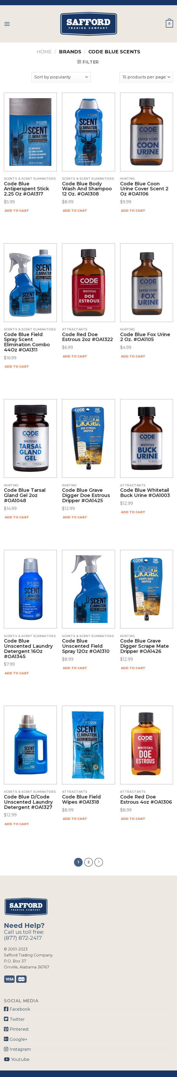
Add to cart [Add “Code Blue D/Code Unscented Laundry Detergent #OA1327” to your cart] (17, 824)
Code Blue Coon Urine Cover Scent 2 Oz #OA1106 (144, 189)
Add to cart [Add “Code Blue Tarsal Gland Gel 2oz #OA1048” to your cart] (17, 517)
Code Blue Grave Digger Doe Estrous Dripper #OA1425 (86, 495)
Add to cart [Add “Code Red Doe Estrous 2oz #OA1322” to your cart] (75, 356)
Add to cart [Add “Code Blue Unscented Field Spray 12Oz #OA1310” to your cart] (75, 668)
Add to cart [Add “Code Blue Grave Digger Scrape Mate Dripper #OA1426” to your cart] (133, 668)
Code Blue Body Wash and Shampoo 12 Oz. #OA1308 (87, 189)
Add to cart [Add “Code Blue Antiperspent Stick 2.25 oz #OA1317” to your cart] (17, 210)
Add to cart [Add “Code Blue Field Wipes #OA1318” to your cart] (75, 819)
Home (44, 52)
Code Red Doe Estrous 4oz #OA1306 (146, 800)
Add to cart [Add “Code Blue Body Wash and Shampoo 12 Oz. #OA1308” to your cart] (75, 210)
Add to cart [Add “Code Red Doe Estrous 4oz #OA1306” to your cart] (133, 819)
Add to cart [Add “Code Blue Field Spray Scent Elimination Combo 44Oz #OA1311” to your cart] (17, 366)
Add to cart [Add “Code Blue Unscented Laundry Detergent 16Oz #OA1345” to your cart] (17, 673)
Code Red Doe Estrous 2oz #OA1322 (87, 337)
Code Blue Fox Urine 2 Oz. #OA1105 (145, 337)
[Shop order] (61, 77)
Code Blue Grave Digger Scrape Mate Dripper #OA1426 (144, 646)
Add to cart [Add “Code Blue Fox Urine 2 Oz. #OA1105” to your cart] (133, 356)
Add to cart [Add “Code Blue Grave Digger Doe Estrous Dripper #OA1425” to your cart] (75, 517)
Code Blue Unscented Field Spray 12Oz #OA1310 (85, 646)
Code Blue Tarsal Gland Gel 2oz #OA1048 (25, 495)
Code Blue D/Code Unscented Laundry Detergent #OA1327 (28, 802)
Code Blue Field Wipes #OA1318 (81, 800)
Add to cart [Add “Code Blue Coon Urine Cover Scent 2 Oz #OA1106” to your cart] (133, 210)
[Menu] (7, 23)
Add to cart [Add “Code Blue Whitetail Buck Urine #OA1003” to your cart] (133, 512)
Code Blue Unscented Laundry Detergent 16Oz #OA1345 (28, 649)
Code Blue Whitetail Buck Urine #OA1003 (145, 493)
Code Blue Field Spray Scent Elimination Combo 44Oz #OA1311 (27, 342)
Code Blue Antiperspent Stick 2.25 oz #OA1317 (26, 189)
